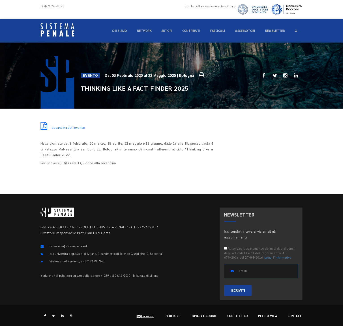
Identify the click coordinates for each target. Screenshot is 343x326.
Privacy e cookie (204, 316)
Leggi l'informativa (278, 257)
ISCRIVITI (238, 290)
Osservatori (245, 30)
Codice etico (237, 316)
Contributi (191, 30)
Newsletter (275, 30)
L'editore (172, 316)
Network (144, 30)
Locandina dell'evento (63, 127)
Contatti (295, 316)
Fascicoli (217, 30)
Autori (166, 30)
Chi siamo (119, 30)
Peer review (267, 316)
